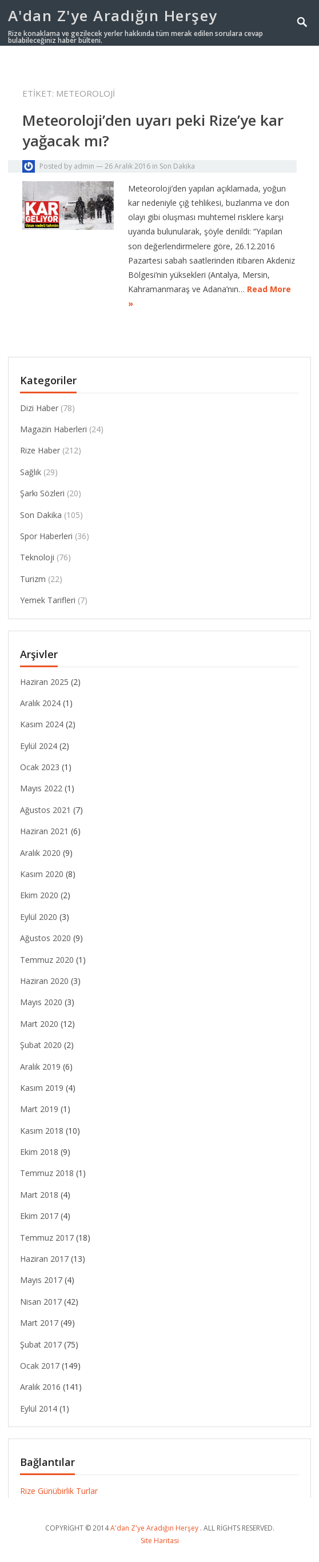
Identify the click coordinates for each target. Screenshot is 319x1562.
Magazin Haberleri (53, 429)
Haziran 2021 (44, 831)
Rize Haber (40, 450)
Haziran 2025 (44, 681)
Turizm (33, 578)
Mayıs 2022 (41, 788)
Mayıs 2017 (41, 1279)
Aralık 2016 (40, 1386)
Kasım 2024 (41, 724)
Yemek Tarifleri (47, 600)
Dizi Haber (39, 408)
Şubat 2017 (41, 1344)
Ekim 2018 (39, 1151)
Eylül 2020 (38, 916)
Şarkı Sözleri (42, 493)
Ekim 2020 (39, 895)
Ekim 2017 (39, 1215)
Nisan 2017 (41, 1301)
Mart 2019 (39, 1108)
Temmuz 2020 (47, 959)
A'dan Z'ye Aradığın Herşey (113, 15)
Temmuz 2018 (47, 1172)
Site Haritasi (160, 1540)
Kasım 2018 (41, 1130)
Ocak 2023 (39, 767)
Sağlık (30, 472)
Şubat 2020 (41, 1044)
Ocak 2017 (39, 1365)
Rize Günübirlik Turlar (59, 1490)
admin (84, 166)
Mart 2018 (39, 1194)
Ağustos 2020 (45, 938)
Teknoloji (37, 557)
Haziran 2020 (44, 980)
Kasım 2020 (41, 873)
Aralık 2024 (40, 703)
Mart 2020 (39, 1023)
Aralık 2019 (40, 1066)
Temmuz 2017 (47, 1237)
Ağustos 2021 (45, 809)
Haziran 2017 (44, 1258)
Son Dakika (177, 166)
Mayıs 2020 (41, 1002)
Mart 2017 (39, 1322)
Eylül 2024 (38, 745)
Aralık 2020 (40, 852)
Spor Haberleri (46, 536)
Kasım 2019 (41, 1087)
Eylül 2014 (38, 1408)
